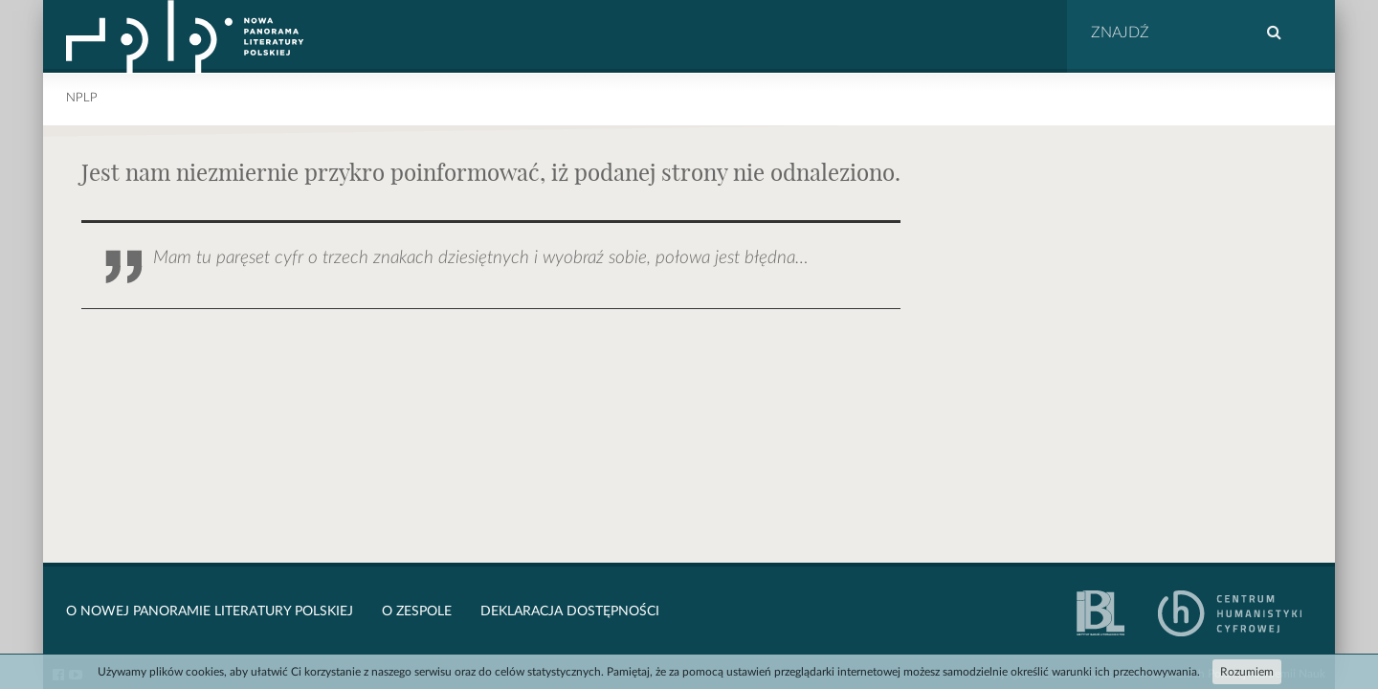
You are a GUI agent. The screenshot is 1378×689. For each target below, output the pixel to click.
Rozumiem (1247, 672)
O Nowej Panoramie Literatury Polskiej (209, 611)
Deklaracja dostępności (569, 611)
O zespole (417, 611)
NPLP (82, 98)
